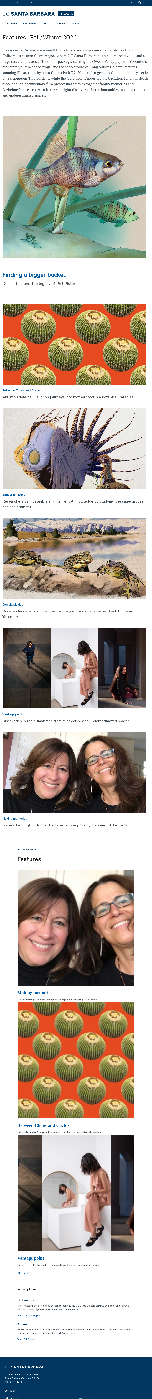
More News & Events (68, 23)
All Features (24, 1273)
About (45, 23)
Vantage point (12, 714)
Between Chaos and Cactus (21, 391)
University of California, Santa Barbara (23, 3)
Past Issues (29, 23)
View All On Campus (28, 1315)
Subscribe (127, 3)
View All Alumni (26, 1339)
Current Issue (9, 23)
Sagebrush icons (13, 495)
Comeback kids (12, 605)
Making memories (14, 819)
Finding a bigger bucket (34, 275)
